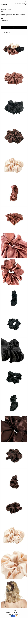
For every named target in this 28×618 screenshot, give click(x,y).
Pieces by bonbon (4, 4)
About (21, 612)
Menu (25, 4)
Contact (16, 612)
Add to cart (14, 27)
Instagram (17, 614)
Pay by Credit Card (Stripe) (5, 32)
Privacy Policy (9, 612)
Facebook (10, 614)
